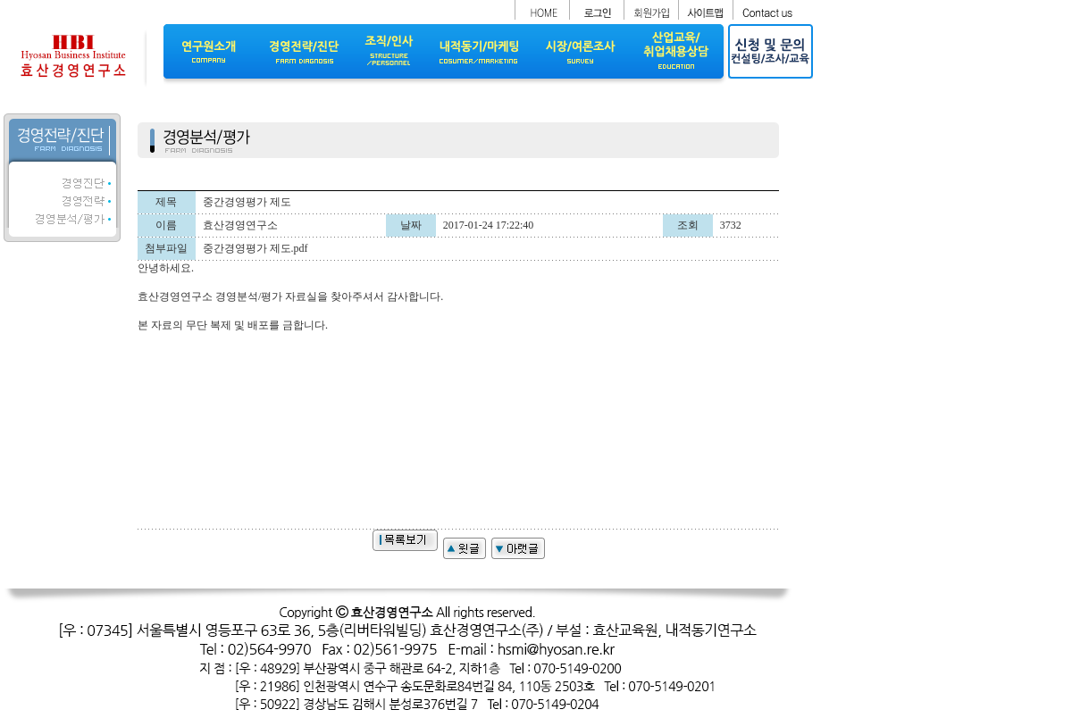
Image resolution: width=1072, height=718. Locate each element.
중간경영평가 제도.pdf (255, 248)
